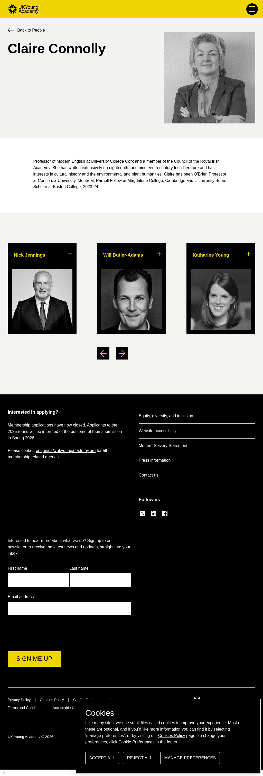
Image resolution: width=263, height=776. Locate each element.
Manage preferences (190, 760)
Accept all (102, 760)
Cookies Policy (171, 735)
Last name (79, 568)
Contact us (148, 475)
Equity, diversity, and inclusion (166, 416)
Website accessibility (157, 431)
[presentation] (47, 638)
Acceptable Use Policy (71, 708)
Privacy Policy (19, 700)
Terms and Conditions (25, 708)
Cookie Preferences (136, 742)
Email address (23, 597)
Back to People (31, 30)
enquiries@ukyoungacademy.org (66, 450)
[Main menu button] (252, 9)
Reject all (139, 760)
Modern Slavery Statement (163, 445)
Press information (155, 460)
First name (17, 568)
